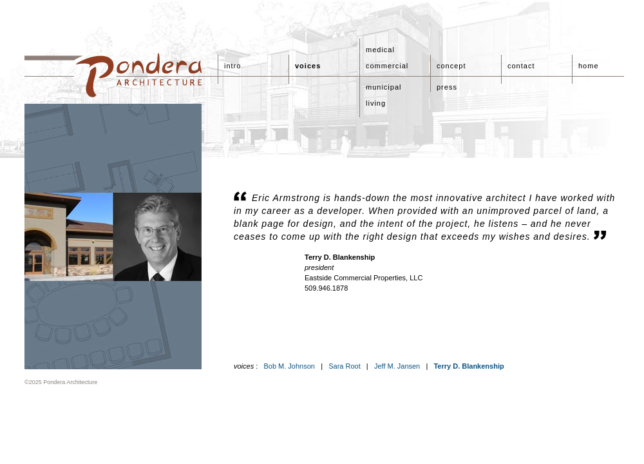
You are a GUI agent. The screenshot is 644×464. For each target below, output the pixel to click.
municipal (383, 87)
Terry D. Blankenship (468, 366)
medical (380, 49)
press (447, 87)
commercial (387, 66)
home (588, 66)
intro (232, 66)
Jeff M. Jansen (397, 366)
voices (308, 66)
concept (451, 66)
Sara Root (344, 366)
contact (521, 66)
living (376, 103)
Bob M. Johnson (289, 366)
